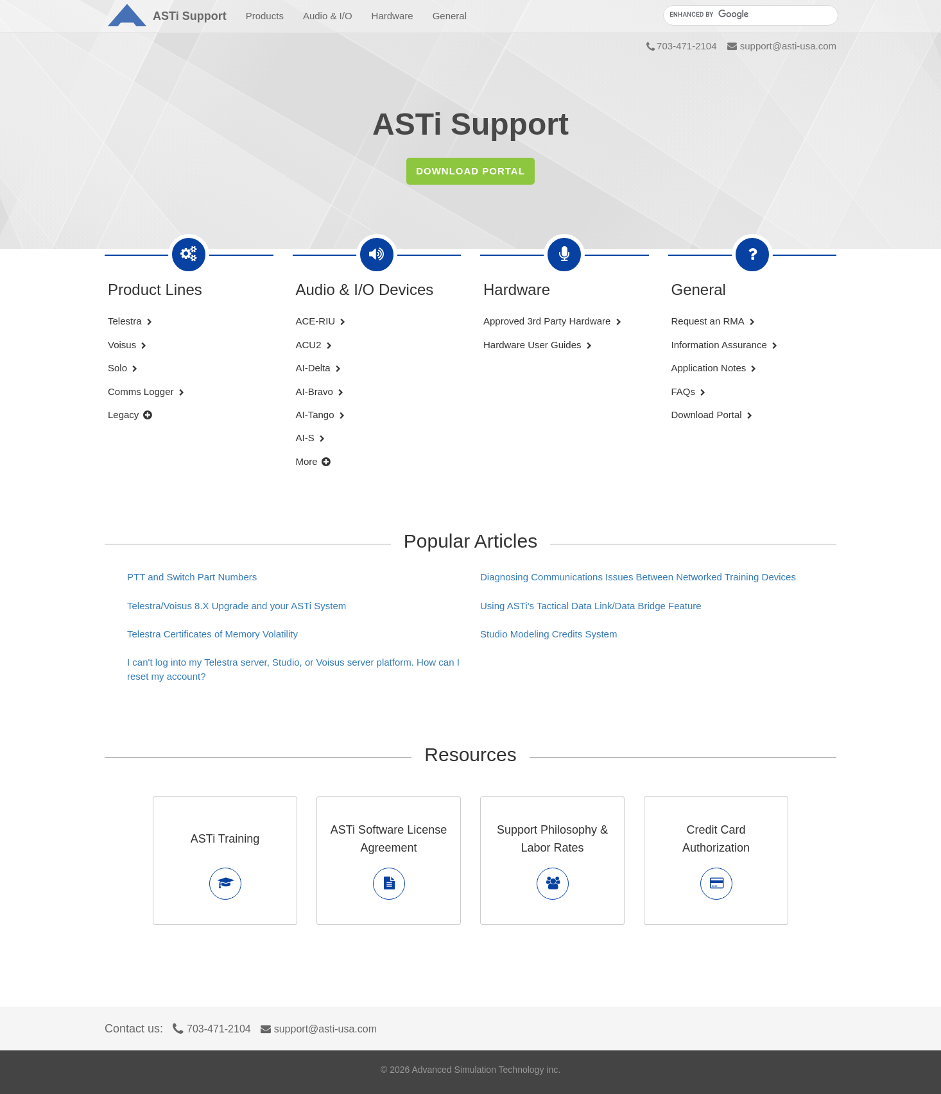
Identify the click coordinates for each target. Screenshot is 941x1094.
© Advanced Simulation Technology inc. (470, 1070)
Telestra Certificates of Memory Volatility (212, 633)
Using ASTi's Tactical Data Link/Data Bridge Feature (591, 605)
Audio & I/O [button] (327, 15)
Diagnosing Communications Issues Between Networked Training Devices (638, 576)
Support (190, 16)
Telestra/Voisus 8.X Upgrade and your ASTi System (236, 605)
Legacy (130, 414)
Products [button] (265, 15)
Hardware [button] (392, 15)
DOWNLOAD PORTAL (470, 170)
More (313, 461)
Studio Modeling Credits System (548, 633)
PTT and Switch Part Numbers (192, 576)
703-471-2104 (681, 45)
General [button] (450, 15)
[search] (749, 14)
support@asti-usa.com (781, 45)
